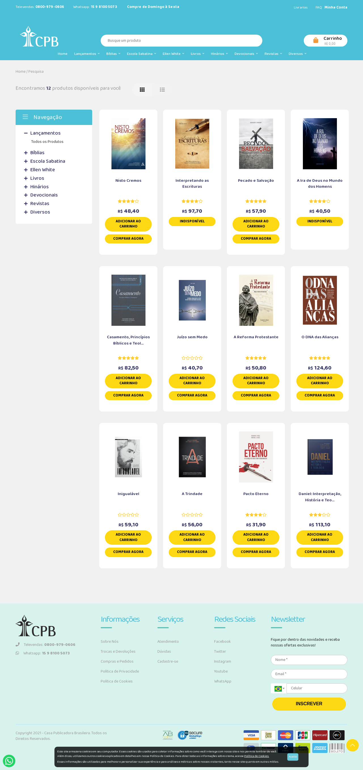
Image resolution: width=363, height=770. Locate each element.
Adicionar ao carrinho (128, 224)
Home (62, 54)
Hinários (219, 54)
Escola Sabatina (141, 54)
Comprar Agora (128, 239)
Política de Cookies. (256, 756)
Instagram (222, 661)
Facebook (222, 641)
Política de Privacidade (120, 671)
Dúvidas (164, 651)
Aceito (293, 756)
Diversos (297, 54)
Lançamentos (87, 54)
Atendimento (168, 641)
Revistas (273, 54)
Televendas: (45, 645)
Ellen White (173, 54)
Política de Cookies (117, 681)
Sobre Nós (110, 641)
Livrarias (301, 8)
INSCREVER (309, 703)
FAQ (319, 8)
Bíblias (113, 54)
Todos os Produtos (47, 142)
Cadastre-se (167, 661)
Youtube (221, 671)
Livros (197, 54)
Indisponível (192, 221)
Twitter (220, 651)
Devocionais (246, 54)
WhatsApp (222, 681)
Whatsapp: (43, 653)
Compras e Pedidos (117, 661)
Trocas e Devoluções (118, 651)
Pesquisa (36, 71)
